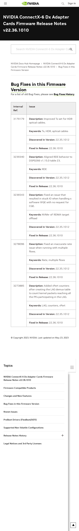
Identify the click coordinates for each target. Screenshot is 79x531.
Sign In (72, 3)
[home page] (30, 3)
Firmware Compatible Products (20, 388)
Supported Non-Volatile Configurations (23, 427)
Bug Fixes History (64, 94)
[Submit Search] (69, 49)
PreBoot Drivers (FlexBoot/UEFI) (20, 419)
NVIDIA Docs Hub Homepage (25, 63)
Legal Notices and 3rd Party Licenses (22, 443)
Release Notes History (15, 435)
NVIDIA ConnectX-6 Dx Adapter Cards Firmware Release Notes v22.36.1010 (28, 378)
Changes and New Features (18, 395)
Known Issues (10, 411)
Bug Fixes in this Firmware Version (38, 87)
